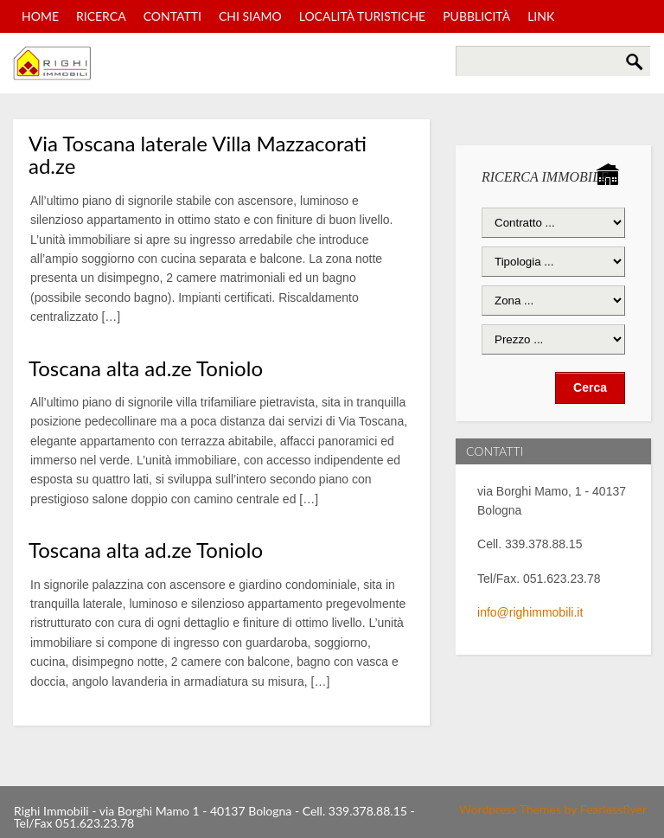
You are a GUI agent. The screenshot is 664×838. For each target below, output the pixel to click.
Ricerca (101, 16)
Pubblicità (476, 16)
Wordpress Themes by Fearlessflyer (553, 809)
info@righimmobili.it (530, 612)
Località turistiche (362, 16)
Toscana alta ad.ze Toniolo (146, 368)
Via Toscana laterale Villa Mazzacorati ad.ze (198, 154)
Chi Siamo (250, 16)
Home (40, 16)
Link (540, 16)
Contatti (172, 16)
